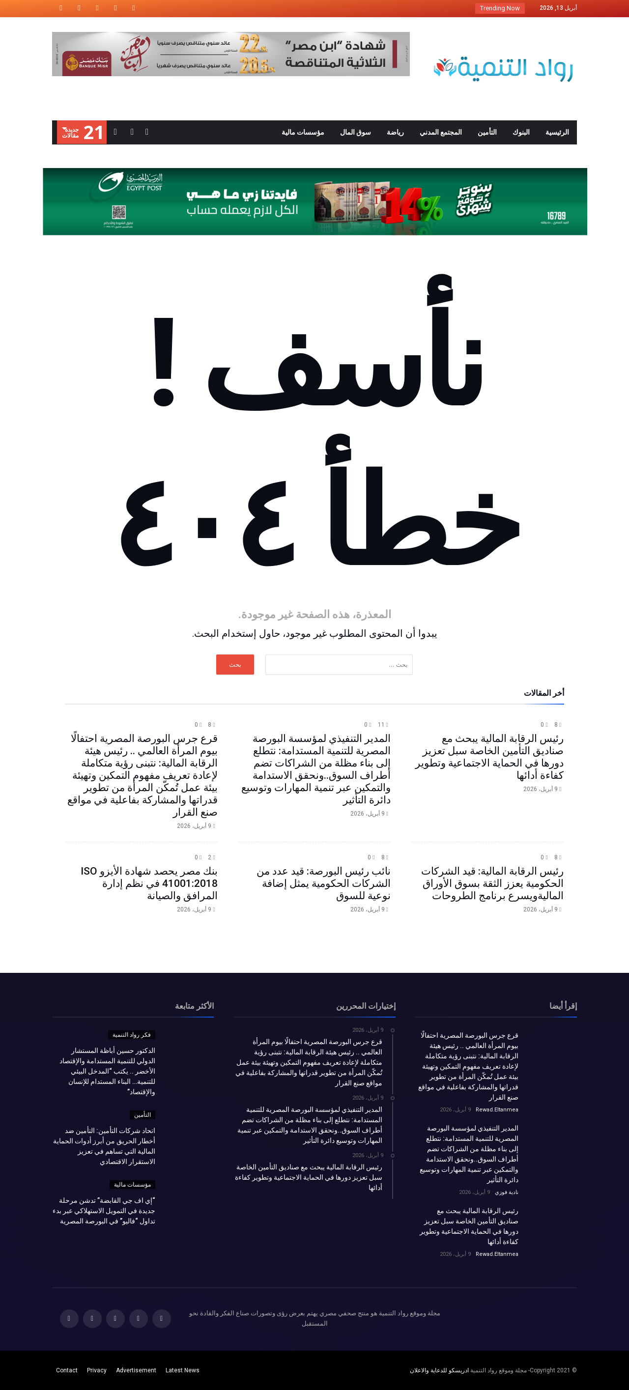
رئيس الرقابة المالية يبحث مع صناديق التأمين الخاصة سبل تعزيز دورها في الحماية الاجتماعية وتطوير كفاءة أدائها (489, 757)
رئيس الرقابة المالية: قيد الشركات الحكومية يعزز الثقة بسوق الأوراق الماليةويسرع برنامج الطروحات (492, 883)
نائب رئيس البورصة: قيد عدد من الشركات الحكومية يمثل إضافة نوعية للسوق (324, 883)
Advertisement (136, 1370)
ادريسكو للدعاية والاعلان (439, 1370)
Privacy (97, 1370)
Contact (67, 1370)
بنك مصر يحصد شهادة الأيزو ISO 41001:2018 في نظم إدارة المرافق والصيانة (149, 883)
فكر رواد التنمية (132, 1034)
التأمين (142, 1114)
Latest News (183, 1370)
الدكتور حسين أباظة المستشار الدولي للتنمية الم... (397, 8)
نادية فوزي (506, 1192)
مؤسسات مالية (132, 1184)
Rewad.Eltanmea (497, 1109)
